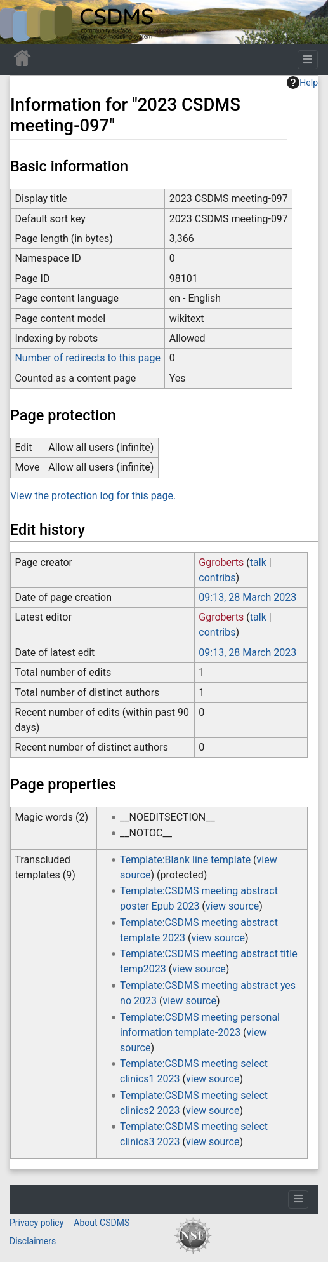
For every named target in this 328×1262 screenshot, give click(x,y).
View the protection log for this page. (93, 496)
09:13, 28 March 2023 (247, 597)
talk (258, 562)
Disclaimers (33, 1241)
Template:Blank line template (185, 860)
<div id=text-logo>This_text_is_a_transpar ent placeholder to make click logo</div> (20, 22)
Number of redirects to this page (88, 358)
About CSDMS (101, 1223)
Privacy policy (36, 1223)
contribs (217, 578)
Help (302, 82)
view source (232, 906)
